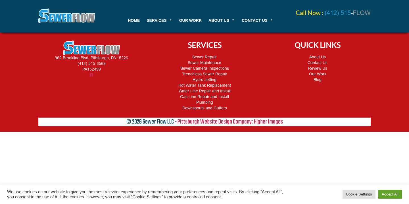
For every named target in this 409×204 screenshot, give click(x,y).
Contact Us (317, 62)
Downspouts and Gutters (204, 108)
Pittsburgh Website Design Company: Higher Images (230, 122)
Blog (318, 79)
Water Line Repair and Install (205, 91)
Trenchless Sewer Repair (204, 74)
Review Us (317, 68)
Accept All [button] (390, 194)
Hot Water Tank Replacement (204, 85)
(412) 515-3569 (92, 63)
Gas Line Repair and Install (204, 96)
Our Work (317, 74)
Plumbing (204, 102)
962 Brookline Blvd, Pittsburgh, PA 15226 (91, 58)
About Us (317, 57)
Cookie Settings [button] (359, 194)
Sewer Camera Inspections (204, 68)
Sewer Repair (204, 57)
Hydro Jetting (204, 79)
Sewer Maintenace (204, 62)
